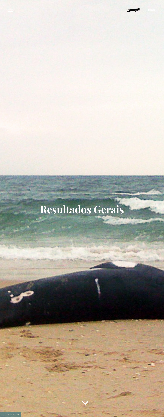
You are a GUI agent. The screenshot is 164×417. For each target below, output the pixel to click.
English (152, 10)
